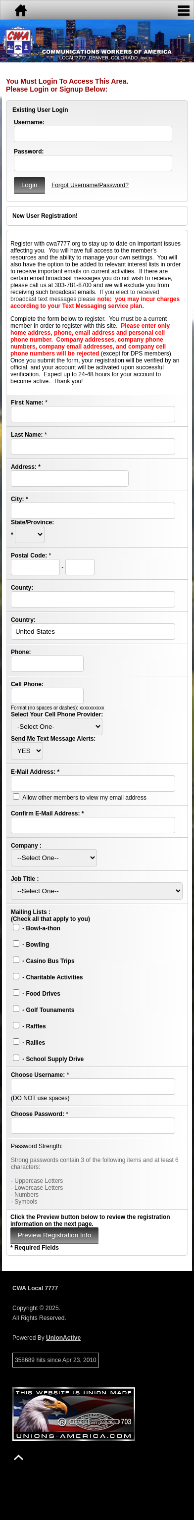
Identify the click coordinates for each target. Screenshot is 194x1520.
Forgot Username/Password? (90, 185)
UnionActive (63, 1337)
